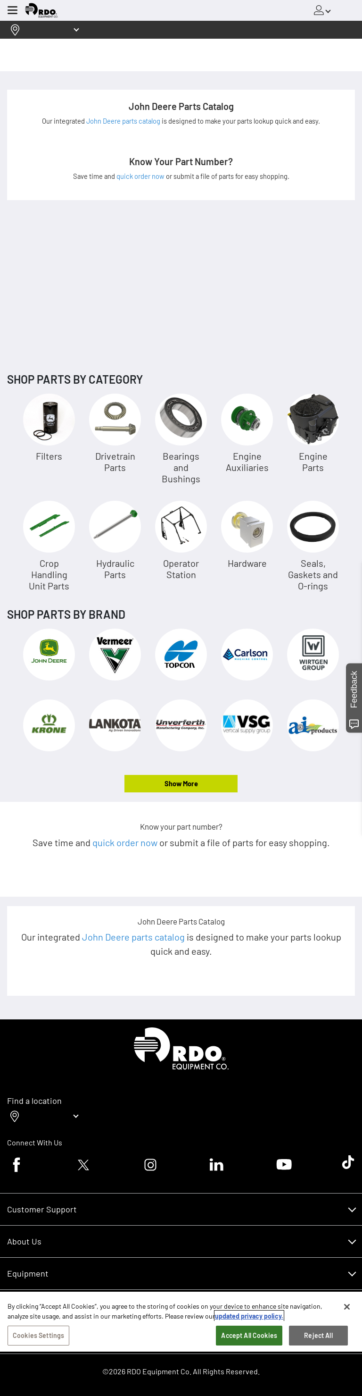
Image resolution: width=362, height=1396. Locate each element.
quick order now (141, 176)
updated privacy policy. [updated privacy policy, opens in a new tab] (249, 1333)
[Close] (347, 1324)
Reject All (318, 1353)
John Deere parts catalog (124, 121)
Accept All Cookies (249, 1353)
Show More (181, 783)
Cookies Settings (38, 1353)
